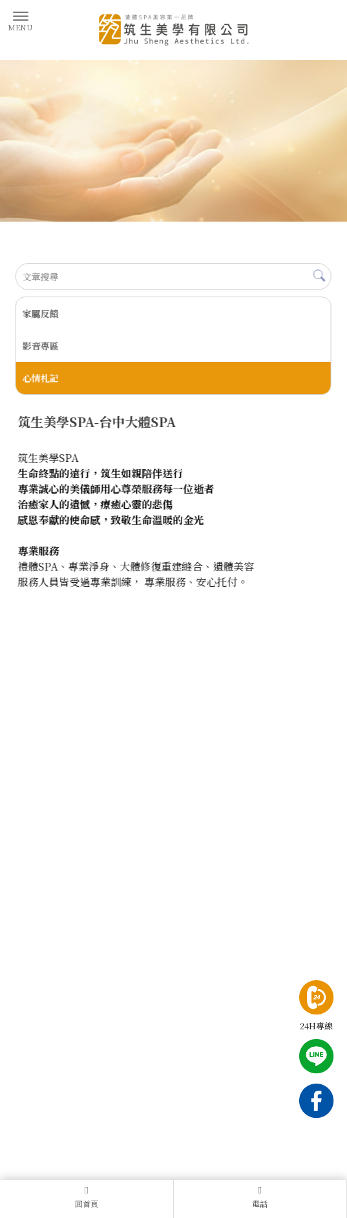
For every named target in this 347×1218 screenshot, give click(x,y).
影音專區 (40, 345)
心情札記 (40, 378)
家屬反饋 (40, 313)
